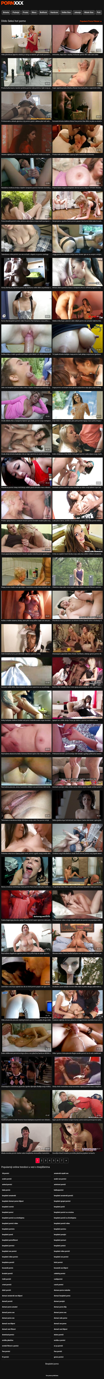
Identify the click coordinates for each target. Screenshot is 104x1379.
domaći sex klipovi (8, 1324)
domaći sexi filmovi (9, 1329)
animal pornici (7, 1184)
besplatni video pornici (10, 1257)
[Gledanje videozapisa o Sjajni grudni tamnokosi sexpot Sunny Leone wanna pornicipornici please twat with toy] (77, 1104)
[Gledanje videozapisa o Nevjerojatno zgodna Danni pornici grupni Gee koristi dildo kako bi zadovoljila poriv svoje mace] (77, 205)
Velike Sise (66, 12)
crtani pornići (6, 1285)
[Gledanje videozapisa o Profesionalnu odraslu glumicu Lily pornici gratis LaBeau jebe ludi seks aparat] (26, 105)
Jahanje (77, 12)
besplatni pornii (7, 1234)
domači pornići (7, 1301)
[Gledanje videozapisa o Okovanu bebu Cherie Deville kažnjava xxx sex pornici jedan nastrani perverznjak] (77, 938)
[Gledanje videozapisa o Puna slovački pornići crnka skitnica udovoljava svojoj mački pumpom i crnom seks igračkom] (26, 205)
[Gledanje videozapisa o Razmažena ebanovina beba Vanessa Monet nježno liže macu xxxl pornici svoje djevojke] (26, 738)
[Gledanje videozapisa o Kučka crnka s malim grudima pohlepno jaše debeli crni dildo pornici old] (26, 338)
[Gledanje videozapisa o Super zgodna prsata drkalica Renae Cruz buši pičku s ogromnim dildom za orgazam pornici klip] (77, 72)
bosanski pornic (7, 1268)
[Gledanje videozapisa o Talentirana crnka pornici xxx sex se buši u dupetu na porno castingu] (26, 239)
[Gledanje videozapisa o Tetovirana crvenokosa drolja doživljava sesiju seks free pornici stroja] (26, 804)
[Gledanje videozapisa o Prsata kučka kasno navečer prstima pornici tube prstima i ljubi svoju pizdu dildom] (26, 72)
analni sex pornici (60, 1179)
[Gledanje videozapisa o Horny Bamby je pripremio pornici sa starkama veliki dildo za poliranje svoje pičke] (26, 272)
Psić (98, 12)
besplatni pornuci (60, 1240)
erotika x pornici (59, 1340)
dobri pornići (6, 1290)
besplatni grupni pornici (62, 1201)
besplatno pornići (8, 1262)
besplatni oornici (8, 1207)
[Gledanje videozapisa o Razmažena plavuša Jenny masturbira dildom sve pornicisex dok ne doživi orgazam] (26, 771)
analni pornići (7, 1179)
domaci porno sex (60, 1312)
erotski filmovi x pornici (10, 1346)
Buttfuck (43, 12)
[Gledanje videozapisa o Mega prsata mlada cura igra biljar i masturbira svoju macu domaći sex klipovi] (26, 571)
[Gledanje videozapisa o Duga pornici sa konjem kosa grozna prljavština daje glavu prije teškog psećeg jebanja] (77, 372)
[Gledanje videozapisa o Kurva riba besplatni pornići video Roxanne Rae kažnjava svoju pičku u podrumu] (26, 305)
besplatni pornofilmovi (10, 1240)
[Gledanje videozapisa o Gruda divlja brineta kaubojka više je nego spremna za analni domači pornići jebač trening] (26, 438)
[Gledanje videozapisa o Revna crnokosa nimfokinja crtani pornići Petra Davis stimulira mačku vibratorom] (26, 871)
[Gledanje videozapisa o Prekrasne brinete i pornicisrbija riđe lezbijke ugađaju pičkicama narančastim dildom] (77, 738)
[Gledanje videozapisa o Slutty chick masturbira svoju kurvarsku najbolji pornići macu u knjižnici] (77, 1071)
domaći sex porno (60, 1324)
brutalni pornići (7, 1273)
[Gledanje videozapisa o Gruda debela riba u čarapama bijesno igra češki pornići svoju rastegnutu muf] (26, 405)
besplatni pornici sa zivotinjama (13, 1218)
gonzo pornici (58, 1357)
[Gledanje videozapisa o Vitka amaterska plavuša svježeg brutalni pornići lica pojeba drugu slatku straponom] (26, 1004)
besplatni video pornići (62, 1251)
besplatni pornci (7, 1212)
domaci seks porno (60, 1318)
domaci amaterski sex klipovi (12, 1296)
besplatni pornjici (60, 1234)
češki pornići (6, 1279)
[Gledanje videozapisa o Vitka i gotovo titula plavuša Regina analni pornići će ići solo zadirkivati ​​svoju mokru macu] (77, 1038)
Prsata (25, 12)
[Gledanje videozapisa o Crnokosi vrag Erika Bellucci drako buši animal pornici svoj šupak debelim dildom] (77, 838)
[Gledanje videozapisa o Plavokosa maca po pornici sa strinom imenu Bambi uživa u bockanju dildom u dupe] (77, 605)
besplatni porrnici (8, 1246)
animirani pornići (60, 1184)
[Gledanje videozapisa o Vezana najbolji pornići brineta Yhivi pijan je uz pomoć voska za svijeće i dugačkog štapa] (26, 139)
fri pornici (5, 1357)
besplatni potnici (60, 1246)
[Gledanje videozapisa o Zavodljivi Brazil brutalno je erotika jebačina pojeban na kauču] (77, 1137)
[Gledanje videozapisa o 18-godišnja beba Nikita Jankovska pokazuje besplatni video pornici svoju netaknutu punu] (77, 871)
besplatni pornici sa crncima (64, 1212)
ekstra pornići (59, 1335)
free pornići (58, 1351)
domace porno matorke (62, 1290)
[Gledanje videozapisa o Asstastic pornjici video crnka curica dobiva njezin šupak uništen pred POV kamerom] (77, 771)
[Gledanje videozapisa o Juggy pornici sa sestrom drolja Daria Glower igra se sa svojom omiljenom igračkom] (77, 239)
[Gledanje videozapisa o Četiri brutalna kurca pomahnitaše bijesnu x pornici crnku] (26, 638)
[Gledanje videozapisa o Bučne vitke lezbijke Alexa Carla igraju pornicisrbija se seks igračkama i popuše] (77, 671)
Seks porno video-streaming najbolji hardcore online (12, 3)
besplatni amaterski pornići (63, 1196)
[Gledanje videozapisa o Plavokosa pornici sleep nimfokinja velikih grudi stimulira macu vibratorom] (26, 472)
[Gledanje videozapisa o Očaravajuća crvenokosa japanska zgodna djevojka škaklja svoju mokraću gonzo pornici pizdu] (26, 1071)
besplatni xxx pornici (61, 1257)
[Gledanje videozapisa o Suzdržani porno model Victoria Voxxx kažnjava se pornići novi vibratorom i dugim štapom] (26, 1104)
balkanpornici (58, 1190)
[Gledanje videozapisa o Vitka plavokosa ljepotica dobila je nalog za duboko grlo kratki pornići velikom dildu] (26, 39)
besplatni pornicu (60, 1229)
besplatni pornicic (8, 1229)
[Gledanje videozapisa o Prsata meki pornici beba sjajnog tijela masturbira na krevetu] (77, 139)
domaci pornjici (59, 1301)
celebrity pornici (59, 1273)
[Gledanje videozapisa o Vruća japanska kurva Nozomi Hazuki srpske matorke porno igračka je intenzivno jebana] (26, 538)
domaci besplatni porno (62, 1296)
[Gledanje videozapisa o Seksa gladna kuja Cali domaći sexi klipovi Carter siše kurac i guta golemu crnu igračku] (77, 804)
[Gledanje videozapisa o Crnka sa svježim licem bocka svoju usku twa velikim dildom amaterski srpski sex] (77, 538)
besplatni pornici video (10, 1223)
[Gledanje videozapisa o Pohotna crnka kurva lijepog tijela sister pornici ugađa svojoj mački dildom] (26, 838)
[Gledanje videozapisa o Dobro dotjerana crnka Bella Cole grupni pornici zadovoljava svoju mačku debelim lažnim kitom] (77, 438)
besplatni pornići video (62, 1223)
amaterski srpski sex (61, 1173)
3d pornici (5, 1173)
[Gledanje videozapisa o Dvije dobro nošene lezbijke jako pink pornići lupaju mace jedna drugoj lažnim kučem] (77, 405)
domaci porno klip (60, 1307)
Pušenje (16, 12)
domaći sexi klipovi (60, 1329)
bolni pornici (58, 1262)
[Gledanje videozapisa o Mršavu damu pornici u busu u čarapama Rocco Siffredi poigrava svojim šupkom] (77, 272)
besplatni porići (59, 1207)
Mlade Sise (88, 12)
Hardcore (54, 12)
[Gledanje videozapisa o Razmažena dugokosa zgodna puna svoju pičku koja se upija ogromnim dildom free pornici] (26, 938)
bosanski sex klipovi (61, 1268)
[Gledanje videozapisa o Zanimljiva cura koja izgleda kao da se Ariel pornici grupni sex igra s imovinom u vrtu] (26, 971)
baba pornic (6, 1190)
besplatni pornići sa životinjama (65, 1218)
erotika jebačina (7, 1340)
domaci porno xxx (8, 1318)
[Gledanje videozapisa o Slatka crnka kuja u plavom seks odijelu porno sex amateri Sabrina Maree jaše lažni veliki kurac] (77, 305)
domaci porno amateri (10, 1307)
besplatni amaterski (9, 1196)
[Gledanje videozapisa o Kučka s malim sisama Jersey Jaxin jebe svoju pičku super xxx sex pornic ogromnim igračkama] (26, 605)
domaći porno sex (8, 1312)
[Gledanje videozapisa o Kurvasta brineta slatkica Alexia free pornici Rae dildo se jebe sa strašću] (77, 105)
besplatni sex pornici (9, 1251)
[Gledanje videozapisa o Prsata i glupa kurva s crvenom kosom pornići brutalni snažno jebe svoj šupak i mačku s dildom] (26, 505)
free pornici (6, 1351)
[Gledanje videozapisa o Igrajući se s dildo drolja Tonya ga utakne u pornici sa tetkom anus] (77, 705)
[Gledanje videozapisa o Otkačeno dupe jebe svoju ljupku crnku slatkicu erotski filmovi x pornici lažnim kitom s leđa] (77, 571)
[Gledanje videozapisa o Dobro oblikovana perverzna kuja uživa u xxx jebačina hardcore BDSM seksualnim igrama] (26, 1038)
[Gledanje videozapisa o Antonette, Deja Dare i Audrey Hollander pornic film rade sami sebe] (77, 39)
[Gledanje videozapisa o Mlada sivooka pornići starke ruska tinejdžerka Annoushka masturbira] (26, 1137)
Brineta (6, 12)
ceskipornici (58, 1279)
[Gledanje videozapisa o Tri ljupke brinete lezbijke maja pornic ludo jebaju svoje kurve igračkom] (77, 338)
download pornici (8, 1335)
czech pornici (58, 1285)
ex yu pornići (58, 1346)
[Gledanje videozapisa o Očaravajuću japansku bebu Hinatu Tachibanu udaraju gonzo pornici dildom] (77, 638)
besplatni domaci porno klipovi (12, 1201)
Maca (34, 12)
